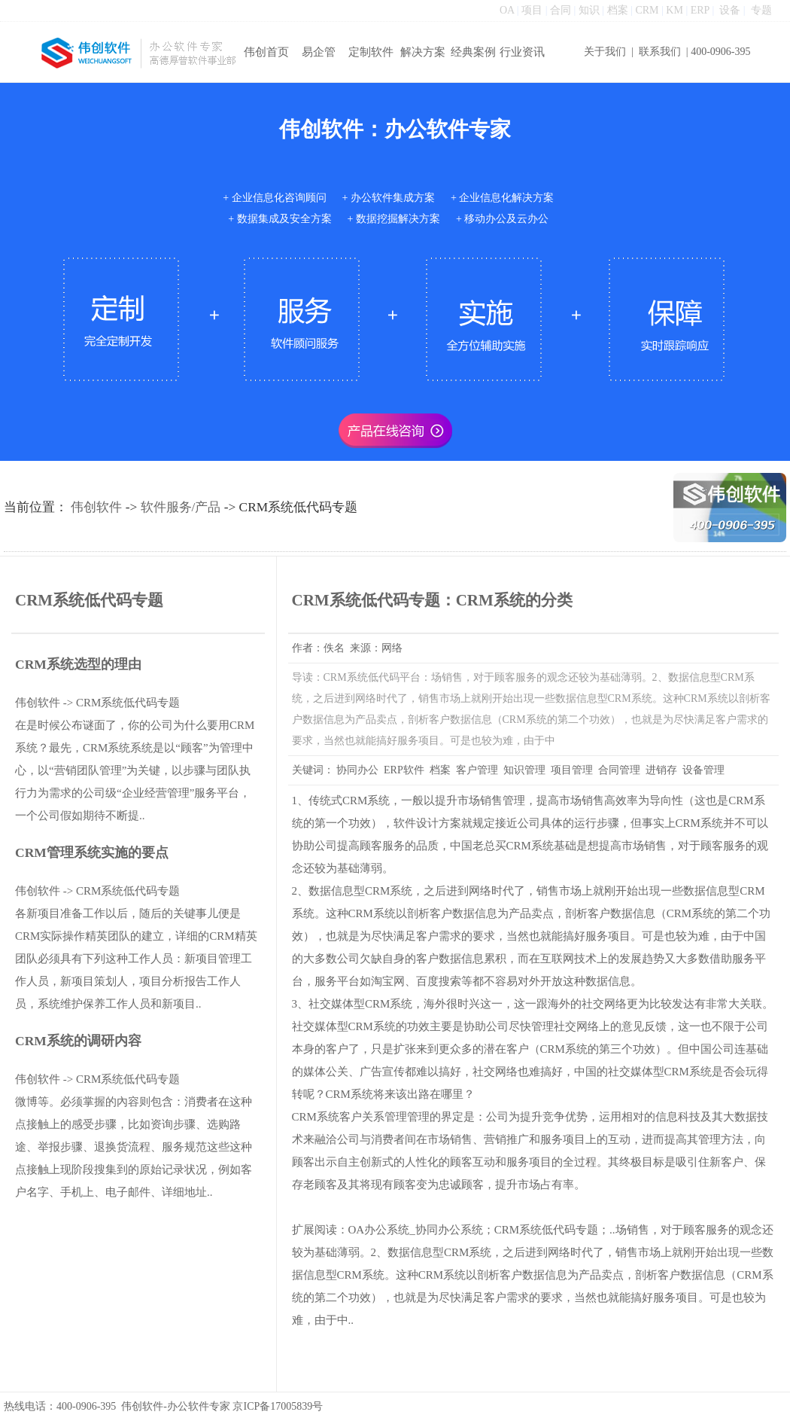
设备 (729, 10)
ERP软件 (404, 770)
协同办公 (357, 770)
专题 (761, 10)
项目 (531, 10)
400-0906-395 (720, 51)
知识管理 (524, 770)
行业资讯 (522, 52)
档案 (617, 10)
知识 (589, 10)
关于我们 (605, 51)
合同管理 (619, 770)
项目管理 (572, 770)
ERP (700, 10)
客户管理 (477, 770)
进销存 (661, 770)
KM (674, 10)
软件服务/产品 (181, 507)
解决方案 (422, 52)
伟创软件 (96, 507)
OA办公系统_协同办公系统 (415, 1230)
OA (507, 10)
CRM (646, 10)
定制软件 (370, 52)
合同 (560, 10)
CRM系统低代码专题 (128, 703)
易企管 (319, 52)
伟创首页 (266, 52)
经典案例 (473, 52)
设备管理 (703, 770)
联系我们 (660, 51)
